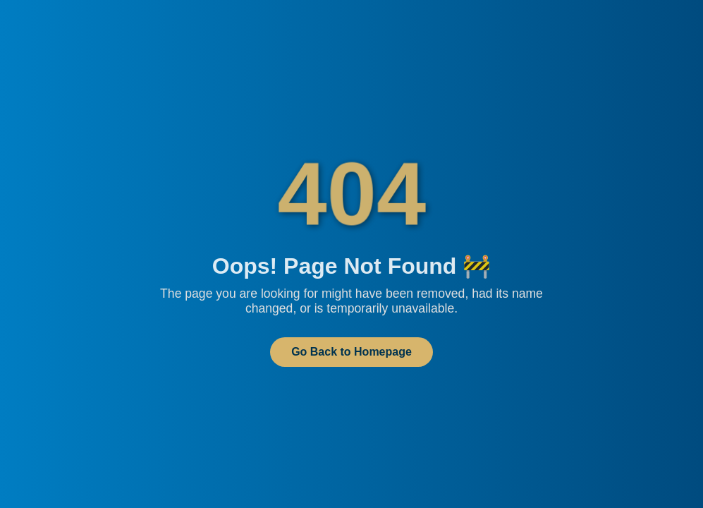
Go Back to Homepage (351, 352)
